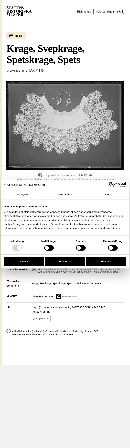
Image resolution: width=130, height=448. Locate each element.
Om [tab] (107, 194)
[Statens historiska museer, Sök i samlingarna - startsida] (19, 11)
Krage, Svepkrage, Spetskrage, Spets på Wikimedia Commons (67, 283)
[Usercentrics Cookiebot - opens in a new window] (111, 184)
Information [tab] (65, 194)
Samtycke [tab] (23, 194)
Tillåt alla (106, 261)
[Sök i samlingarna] (110, 12)
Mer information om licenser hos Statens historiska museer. (43, 334)
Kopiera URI (41, 318)
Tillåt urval (65, 261)
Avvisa (24, 261)
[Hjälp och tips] (84, 12)
